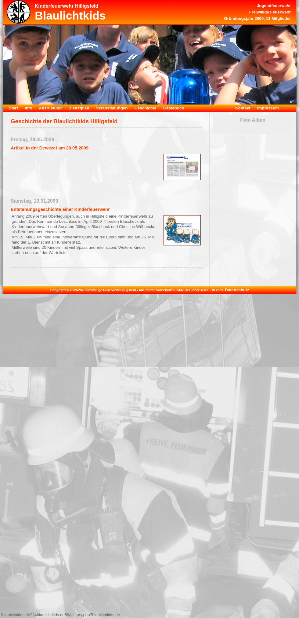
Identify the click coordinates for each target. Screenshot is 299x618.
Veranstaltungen (112, 108)
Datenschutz (237, 290)
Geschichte (146, 108)
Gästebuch (173, 108)
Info (28, 108)
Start (13, 108)
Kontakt (242, 108)
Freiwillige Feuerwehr (270, 12)
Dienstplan (78, 108)
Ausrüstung (50, 108)
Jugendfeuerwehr (274, 5)
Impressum (268, 108)
